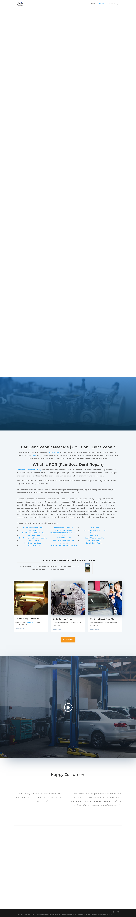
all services (68, 640)
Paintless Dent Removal (33, 533)
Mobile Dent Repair (64, 530)
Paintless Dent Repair (33, 528)
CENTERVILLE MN (84, 914)
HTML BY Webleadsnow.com (50, 914)
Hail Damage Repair (33, 543)
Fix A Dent (94, 528)
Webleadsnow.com (31, 914)
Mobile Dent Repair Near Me (64, 545)
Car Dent (94, 533)
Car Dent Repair (33, 545)
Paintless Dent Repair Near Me (33, 538)
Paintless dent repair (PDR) (29, 470)
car (34, 455)
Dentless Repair (94, 540)
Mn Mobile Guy (64, 538)
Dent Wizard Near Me (94, 538)
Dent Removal (33, 535)
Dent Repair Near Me (63, 528)
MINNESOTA (72, 914)
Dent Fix (64, 543)
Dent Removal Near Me (63, 540)
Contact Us (111, 4)
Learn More (19, 628)
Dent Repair (101, 4)
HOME (64, 914)
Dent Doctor (33, 540)
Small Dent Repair (94, 543)
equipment (31, 622)
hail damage (53, 452)
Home (93, 4)
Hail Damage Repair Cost (94, 530)
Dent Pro (94, 535)
